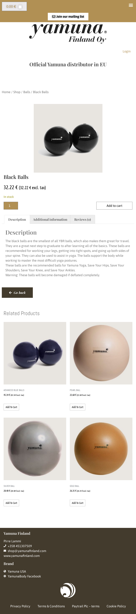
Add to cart (114, 206)
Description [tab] (17, 219)
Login (127, 51)
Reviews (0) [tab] (82, 219)
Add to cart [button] (11, 407)
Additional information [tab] (50, 219)
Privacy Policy (20, 606)
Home (6, 92)
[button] (131, 5)
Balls (26, 92)
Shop (16, 92)
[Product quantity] (11, 206)
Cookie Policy (116, 606)
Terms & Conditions (51, 606)
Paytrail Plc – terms (85, 606)
